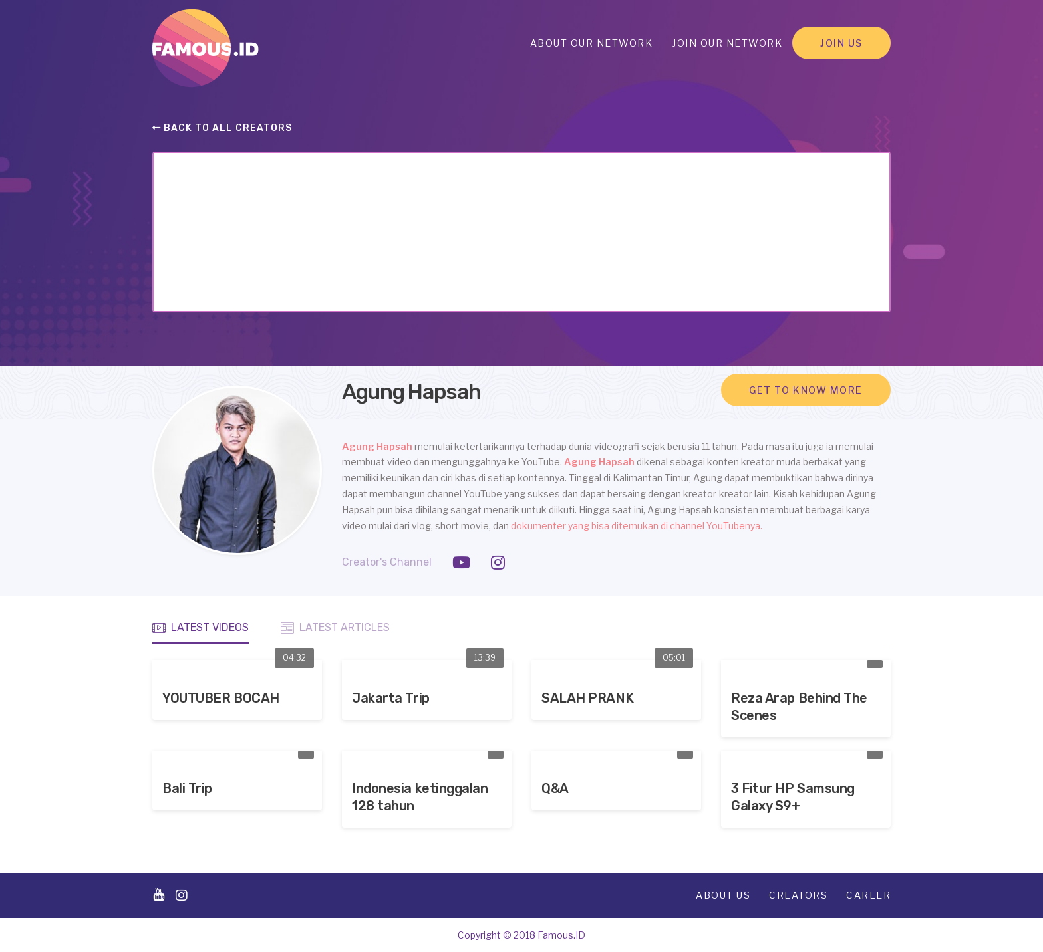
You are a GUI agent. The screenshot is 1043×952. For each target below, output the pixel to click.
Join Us (841, 43)
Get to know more (806, 390)
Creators (798, 895)
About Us (723, 895)
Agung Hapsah (378, 446)
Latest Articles (335, 627)
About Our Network (591, 43)
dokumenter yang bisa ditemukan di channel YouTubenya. (636, 525)
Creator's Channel (387, 562)
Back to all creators (222, 128)
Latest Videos (200, 627)
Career (868, 895)
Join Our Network (727, 43)
